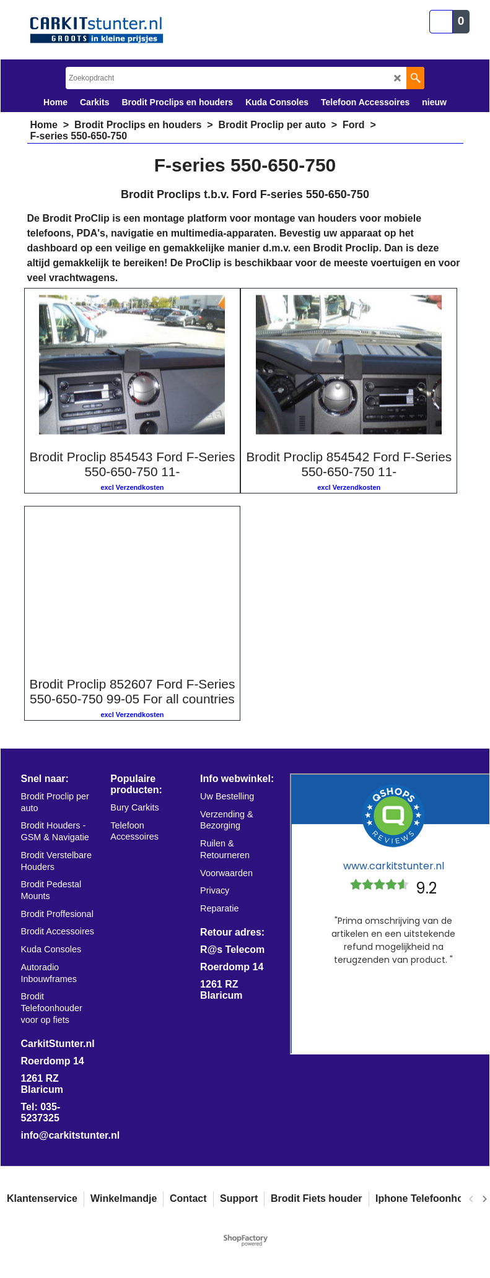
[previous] (471, 1198)
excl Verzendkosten (132, 487)
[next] (483, 1198)
